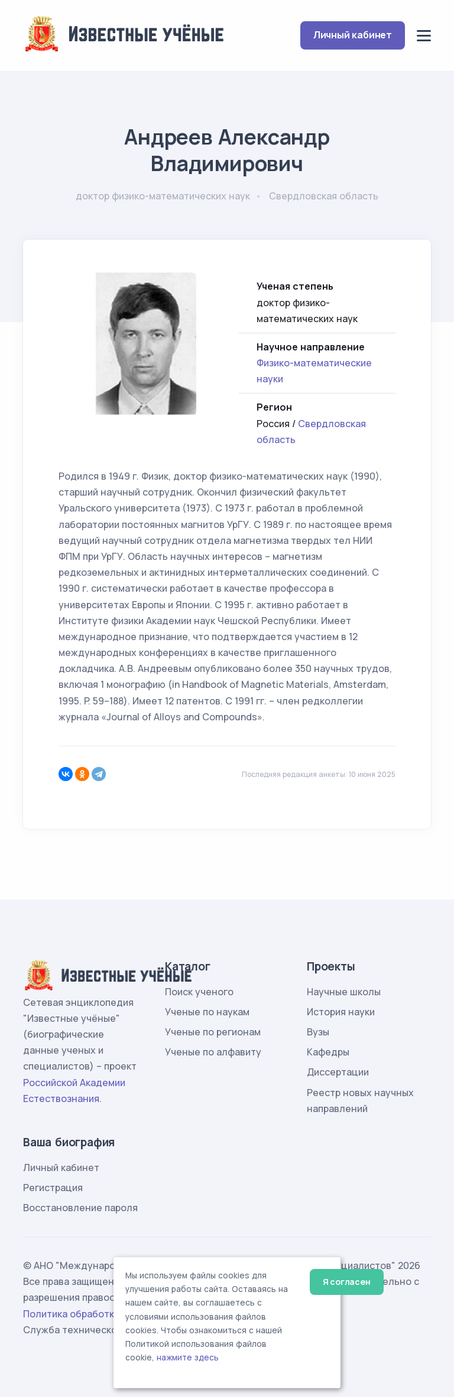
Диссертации (338, 1071)
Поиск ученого (199, 991)
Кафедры (328, 1051)
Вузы (318, 1031)
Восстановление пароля (80, 1207)
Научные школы (344, 991)
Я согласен (347, 1281)
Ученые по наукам (207, 1011)
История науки (341, 1011)
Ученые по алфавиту (213, 1051)
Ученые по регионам (213, 1031)
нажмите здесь (188, 1357)
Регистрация (53, 1187)
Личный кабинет (352, 34)
